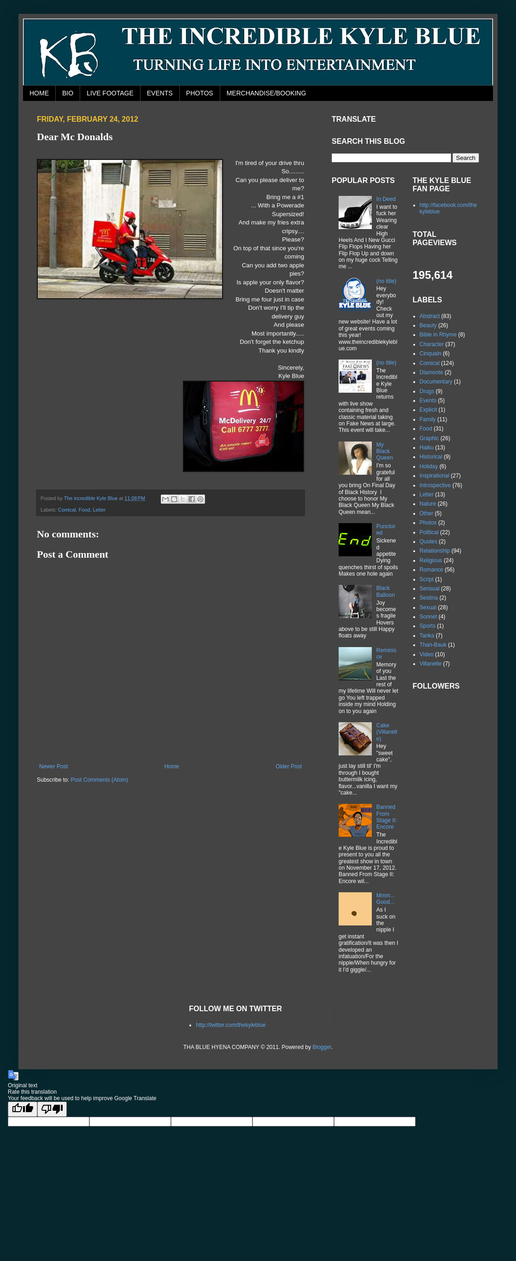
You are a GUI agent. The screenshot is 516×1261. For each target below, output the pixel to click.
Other (427, 513)
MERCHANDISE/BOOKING (266, 93)
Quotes (429, 541)
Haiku (427, 447)
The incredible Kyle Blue (91, 498)
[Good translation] (22, 1109)
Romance (431, 569)
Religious (431, 560)
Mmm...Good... (385, 898)
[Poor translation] (52, 1109)
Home (171, 766)
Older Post (289, 766)
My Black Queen (384, 451)
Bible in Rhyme (438, 334)
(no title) (386, 281)
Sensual (430, 588)
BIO (67, 93)
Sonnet (428, 616)
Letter (99, 510)
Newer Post (53, 766)
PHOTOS (199, 93)
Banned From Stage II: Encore (386, 817)
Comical (67, 510)
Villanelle (431, 663)
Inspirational (435, 475)
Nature (428, 504)
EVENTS (160, 93)
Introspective (435, 485)
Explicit (428, 410)
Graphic (429, 438)
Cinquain (430, 353)
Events (428, 400)
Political (429, 532)
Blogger (321, 1047)
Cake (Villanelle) (386, 732)
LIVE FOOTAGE (110, 93)
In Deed (386, 199)
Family (428, 419)
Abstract (430, 316)
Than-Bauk (433, 645)
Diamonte (431, 372)
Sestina (429, 598)
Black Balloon (385, 591)
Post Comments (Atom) (99, 780)
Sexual (428, 607)
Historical (431, 457)
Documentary (436, 381)
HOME (39, 93)
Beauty (428, 325)
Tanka (427, 635)
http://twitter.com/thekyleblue (230, 1025)
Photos (428, 522)
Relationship (435, 551)
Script (427, 579)
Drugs (427, 391)
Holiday (429, 466)
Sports (428, 626)
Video (427, 654)
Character (432, 344)
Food (84, 510)
